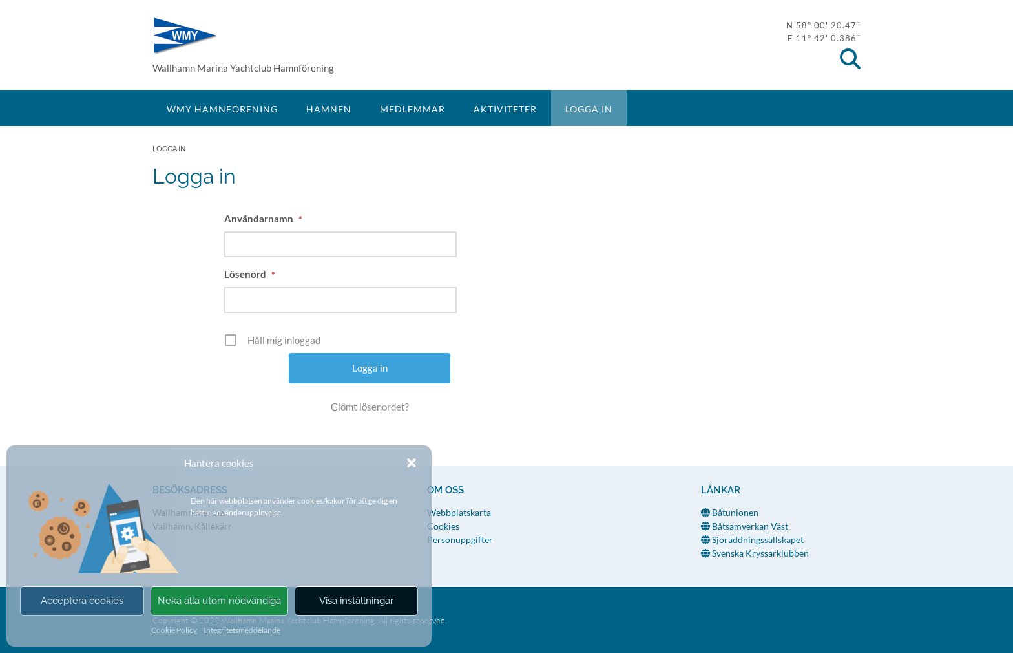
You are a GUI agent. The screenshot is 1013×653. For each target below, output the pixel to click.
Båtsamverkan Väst (744, 525)
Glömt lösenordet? (370, 406)
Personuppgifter (460, 539)
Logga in (588, 108)
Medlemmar (412, 108)
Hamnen (328, 108)
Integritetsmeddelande (242, 630)
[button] (411, 462)
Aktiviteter (505, 108)
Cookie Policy (174, 630)
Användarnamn (263, 218)
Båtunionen (729, 512)
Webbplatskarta (459, 512)
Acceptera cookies (82, 600)
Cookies (443, 525)
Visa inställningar (356, 600)
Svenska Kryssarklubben (755, 553)
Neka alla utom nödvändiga (219, 600)
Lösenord (249, 274)
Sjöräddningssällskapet (752, 539)
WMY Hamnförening (184, 35)
